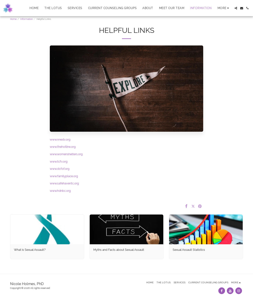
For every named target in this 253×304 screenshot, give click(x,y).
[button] (236, 8)
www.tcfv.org (58, 161)
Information (26, 19)
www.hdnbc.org (60, 191)
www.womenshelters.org (66, 154)
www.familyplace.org (64, 176)
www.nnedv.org (60, 139)
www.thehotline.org (63, 146)
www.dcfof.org (59, 168)
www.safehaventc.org (64, 183)
